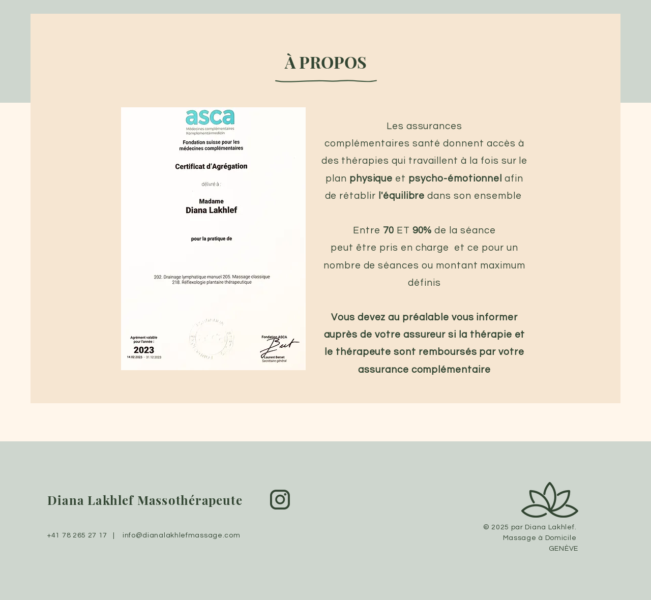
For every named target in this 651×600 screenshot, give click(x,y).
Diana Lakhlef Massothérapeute (145, 500)
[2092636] (280, 499)
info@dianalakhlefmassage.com (182, 535)
